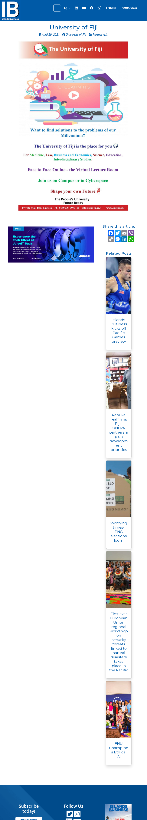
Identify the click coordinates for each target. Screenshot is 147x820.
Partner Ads (100, 35)
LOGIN (111, 8)
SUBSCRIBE (130, 8)
